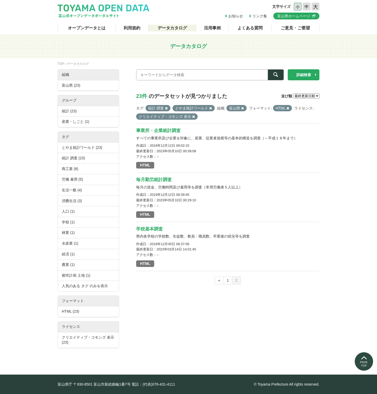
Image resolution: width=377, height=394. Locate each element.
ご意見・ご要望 (295, 28)
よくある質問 (250, 28)
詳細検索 (303, 75)
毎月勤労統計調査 (154, 179)
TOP (61, 63)
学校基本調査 (149, 229)
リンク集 (259, 16)
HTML (145, 165)
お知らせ (235, 16)
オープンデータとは (87, 28)
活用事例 (212, 28)
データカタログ (172, 28)
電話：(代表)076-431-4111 (153, 384)
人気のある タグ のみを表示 (85, 286)
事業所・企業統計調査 (158, 130)
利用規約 (132, 28)
